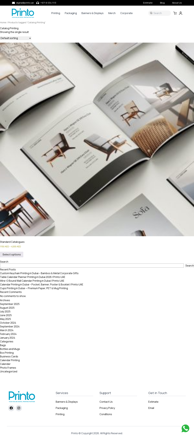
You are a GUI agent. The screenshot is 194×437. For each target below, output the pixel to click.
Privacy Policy (107, 408)
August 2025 (7, 307)
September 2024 (10, 326)
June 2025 (6, 315)
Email (151, 408)
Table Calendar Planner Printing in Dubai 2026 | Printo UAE (32, 277)
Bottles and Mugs (10, 349)
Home (3, 22)
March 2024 (6, 330)
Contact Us (106, 401)
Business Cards (9, 356)
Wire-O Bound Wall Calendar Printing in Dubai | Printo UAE (32, 280)
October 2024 (8, 322)
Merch (112, 13)
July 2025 (5, 311)
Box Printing (7, 352)
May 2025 (5, 319)
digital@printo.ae (25, 2)
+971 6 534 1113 (48, 2)
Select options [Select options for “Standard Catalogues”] (12, 254)
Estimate (148, 2)
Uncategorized (8, 371)
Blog (162, 2)
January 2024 (7, 337)
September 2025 (10, 304)
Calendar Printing (10, 360)
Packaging (71, 13)
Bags (3, 345)
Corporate (126, 13)
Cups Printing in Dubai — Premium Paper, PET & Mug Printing (34, 288)
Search (4, 261)
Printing (55, 13)
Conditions (106, 414)
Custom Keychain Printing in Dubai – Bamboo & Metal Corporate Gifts (39, 273)
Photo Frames (8, 367)
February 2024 (8, 334)
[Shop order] (15, 38)
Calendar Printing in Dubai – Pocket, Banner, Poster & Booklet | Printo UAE (41, 284)
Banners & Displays (93, 13)
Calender (5, 364)
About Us (177, 2)
